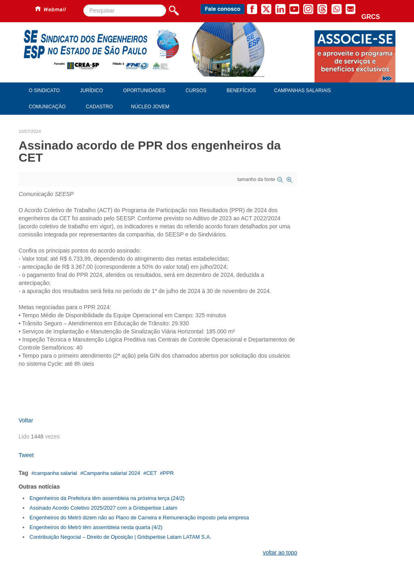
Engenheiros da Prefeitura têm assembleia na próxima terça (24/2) (107, 498)
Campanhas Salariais (302, 90)
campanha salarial (55, 473)
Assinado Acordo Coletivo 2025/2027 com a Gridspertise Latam (103, 508)
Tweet (26, 455)
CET (151, 473)
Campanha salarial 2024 (111, 473)
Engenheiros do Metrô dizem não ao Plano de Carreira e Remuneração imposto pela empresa (139, 517)
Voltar (26, 420)
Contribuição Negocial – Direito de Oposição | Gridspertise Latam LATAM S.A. (120, 537)
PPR (168, 473)
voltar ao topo (280, 552)
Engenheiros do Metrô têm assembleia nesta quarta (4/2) (96, 527)
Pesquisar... (83, 4)
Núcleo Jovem (150, 107)
